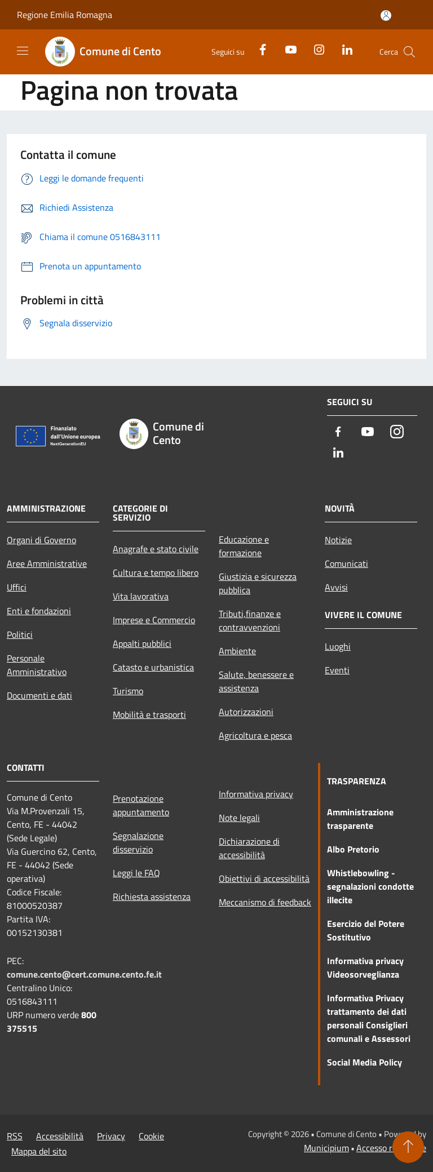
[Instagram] (314, 48)
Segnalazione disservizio (138, 842)
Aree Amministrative (47, 563)
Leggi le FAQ (136, 873)
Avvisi (336, 587)
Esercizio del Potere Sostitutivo (365, 930)
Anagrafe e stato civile (155, 549)
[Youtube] (286, 48)
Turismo (128, 691)
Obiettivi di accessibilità (264, 878)
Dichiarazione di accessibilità (249, 848)
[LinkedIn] (343, 48)
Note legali (239, 817)
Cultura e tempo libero (155, 572)
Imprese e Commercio (154, 620)
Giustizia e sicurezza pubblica (258, 583)
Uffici (16, 587)
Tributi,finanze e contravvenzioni (250, 620)
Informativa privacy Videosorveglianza (365, 967)
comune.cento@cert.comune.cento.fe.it (84, 974)
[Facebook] (258, 48)
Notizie (338, 540)
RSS (15, 1136)
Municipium (326, 1148)
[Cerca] (409, 52)
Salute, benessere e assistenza (256, 681)
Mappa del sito (39, 1151)
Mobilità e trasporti (149, 714)
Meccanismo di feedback (265, 902)
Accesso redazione (391, 1148)
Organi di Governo (41, 540)
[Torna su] (408, 1147)
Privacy (111, 1136)
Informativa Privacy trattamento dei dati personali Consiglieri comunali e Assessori (368, 1018)
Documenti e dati (39, 695)
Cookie (151, 1136)
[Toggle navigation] (22, 50)
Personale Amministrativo (37, 664)
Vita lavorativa (141, 596)
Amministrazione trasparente (360, 818)
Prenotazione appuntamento (141, 805)
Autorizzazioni (246, 711)
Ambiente (237, 651)
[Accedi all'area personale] (386, 15)
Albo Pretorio (353, 849)
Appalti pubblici (142, 643)
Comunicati (346, 563)
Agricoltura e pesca (255, 735)
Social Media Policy (364, 1062)
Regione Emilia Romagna (64, 14)
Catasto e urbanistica (153, 667)
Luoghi (338, 646)
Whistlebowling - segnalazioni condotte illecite (370, 886)
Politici (20, 634)
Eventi (337, 670)
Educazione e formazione (244, 546)
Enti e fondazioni (39, 611)
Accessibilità (59, 1136)
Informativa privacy (256, 794)
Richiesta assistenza (152, 896)
